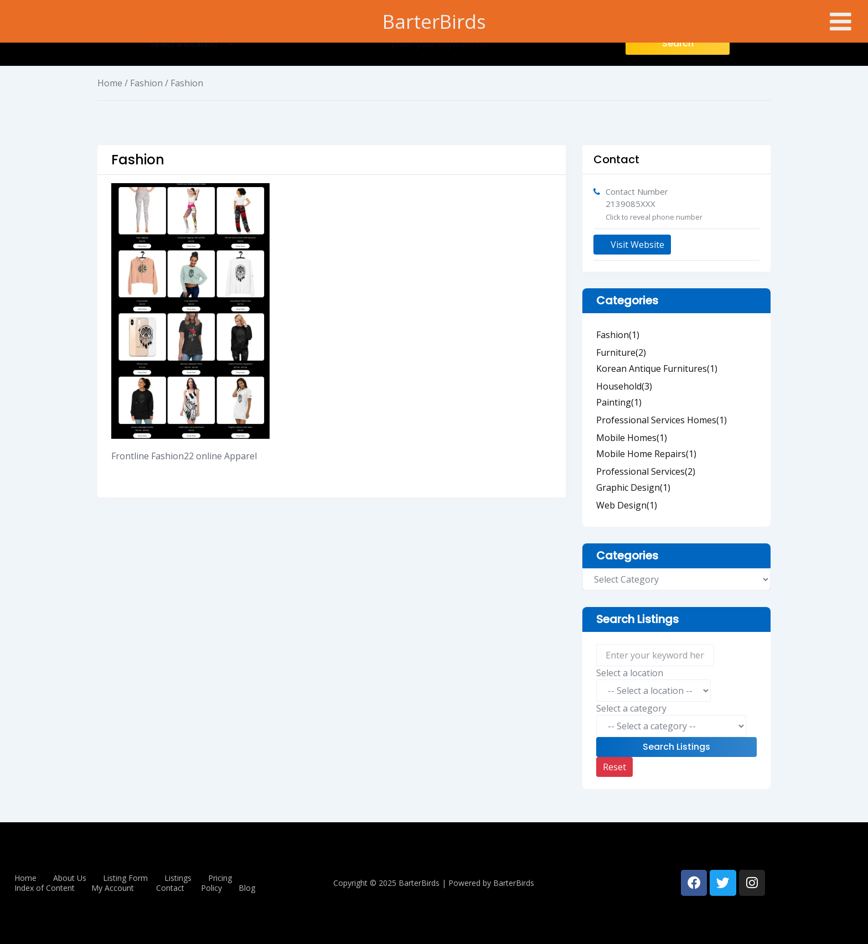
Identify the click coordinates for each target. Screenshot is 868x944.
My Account (112, 888)
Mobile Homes (631, 438)
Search (678, 43)
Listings (178, 878)
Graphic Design (633, 487)
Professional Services (645, 471)
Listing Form (125, 878)
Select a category (631, 708)
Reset (614, 767)
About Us (69, 878)
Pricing (220, 878)
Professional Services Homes (661, 420)
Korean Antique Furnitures (656, 368)
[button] (115, 888)
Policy (211, 888)
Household (624, 386)
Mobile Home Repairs (646, 454)
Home (109, 83)
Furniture (621, 352)
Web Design (626, 505)
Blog (247, 888)
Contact (170, 888)
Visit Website (632, 244)
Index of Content (44, 888)
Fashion (146, 83)
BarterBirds (434, 21)
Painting (619, 402)
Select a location (629, 673)
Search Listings (676, 746)
